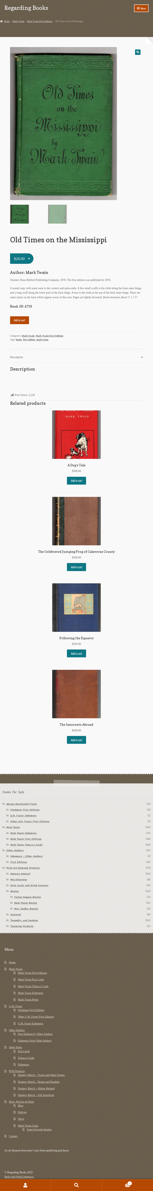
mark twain (42, 339)
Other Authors (15, 851)
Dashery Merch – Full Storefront (36, 1095)
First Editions (18, 862)
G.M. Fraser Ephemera (23, 816)
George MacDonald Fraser (21, 804)
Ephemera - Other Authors (26, 856)
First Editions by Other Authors (35, 1034)
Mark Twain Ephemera (23, 833)
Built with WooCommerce (18, 1177)
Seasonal (15, 915)
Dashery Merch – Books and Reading (38, 1081)
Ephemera (23, 1064)
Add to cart (19, 320)
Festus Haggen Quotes (27, 897)
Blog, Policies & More (21, 1101)
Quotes (14, 891)
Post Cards (24, 1051)
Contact (13, 1136)
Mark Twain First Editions (39, 21)
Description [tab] (16, 357)
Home (7, 21)
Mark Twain (18, 21)
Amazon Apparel (20, 874)
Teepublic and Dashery (24, 920)
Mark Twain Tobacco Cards (26, 845)
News (21, 1119)
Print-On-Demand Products (23, 868)
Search (76, 1185)
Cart (117, 1183)
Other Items (15, 1047)
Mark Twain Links (28, 1125)
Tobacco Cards (26, 1057)
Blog (20, 1105)
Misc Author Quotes (26, 909)
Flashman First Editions (25, 810)
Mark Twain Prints (28, 999)
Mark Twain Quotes (25, 903)
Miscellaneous (18, 880)
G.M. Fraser (15, 1006)
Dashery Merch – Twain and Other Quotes (41, 1075)
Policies (22, 1112)
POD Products (17, 1071)
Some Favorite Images (39, 1129)
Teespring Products (21, 926)
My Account (25, 1185)
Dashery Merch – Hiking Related (36, 1088)
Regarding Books (26, 7)
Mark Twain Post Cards (31, 979)
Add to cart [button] (76, 481)
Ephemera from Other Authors (35, 1040)
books (19, 339)
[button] (138, 52)
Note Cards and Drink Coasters (29, 885)
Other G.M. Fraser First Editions (29, 821)
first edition (29, 339)
